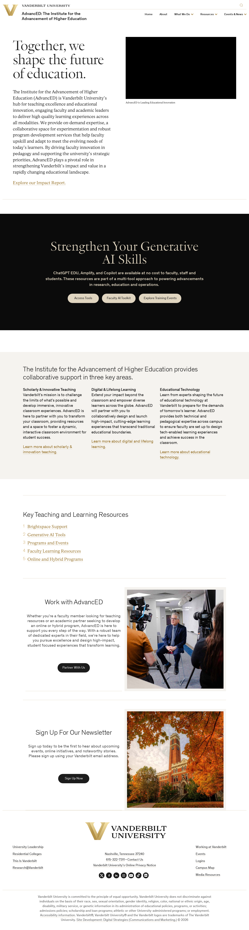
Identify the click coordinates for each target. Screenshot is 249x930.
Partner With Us (73, 668)
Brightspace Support (47, 526)
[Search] (242, 4)
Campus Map (205, 868)
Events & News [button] (233, 14)
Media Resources (208, 875)
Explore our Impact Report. (39, 182)
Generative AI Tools (46, 534)
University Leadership (28, 847)
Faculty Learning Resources (54, 551)
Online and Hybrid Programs (55, 559)
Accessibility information (57, 916)
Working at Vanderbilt (211, 847)
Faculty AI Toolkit (119, 298)
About (163, 14)
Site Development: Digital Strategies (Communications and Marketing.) (126, 920)
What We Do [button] (182, 14)
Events (200, 854)
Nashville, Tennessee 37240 (124, 854)
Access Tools (83, 298)
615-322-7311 (115, 860)
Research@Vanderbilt (28, 868)
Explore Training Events (160, 298)
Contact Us (135, 860)
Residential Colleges (27, 854)
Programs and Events (47, 543)
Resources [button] (207, 14)
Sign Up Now (74, 779)
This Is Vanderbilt (25, 861)
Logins (200, 861)
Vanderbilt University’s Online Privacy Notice (124, 866)
